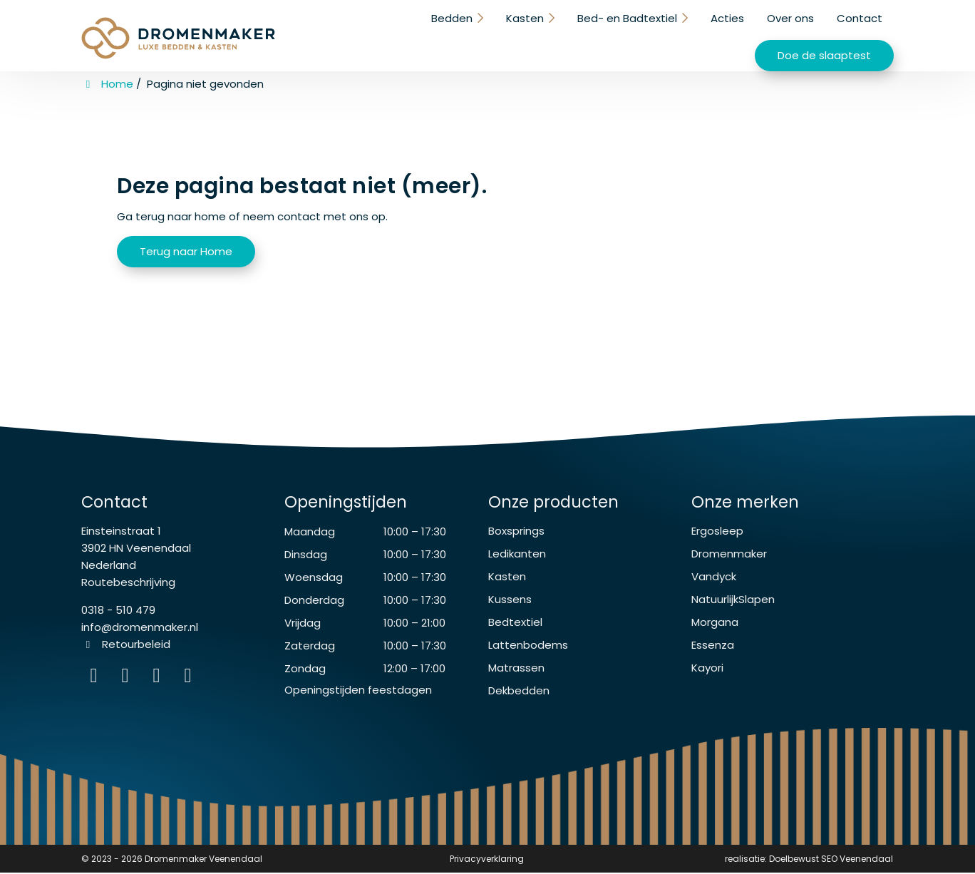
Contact (713, 33)
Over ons (644, 33)
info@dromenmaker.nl (139, 628)
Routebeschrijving (128, 583)
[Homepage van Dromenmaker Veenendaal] (178, 37)
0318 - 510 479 (118, 611)
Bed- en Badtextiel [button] (482, 33)
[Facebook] (128, 679)
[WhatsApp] (159, 679)
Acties (581, 33)
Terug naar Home (186, 249)
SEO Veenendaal (857, 860)
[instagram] (189, 679)
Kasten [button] (380, 33)
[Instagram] (97, 679)
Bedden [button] (308, 33)
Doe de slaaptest (824, 35)
